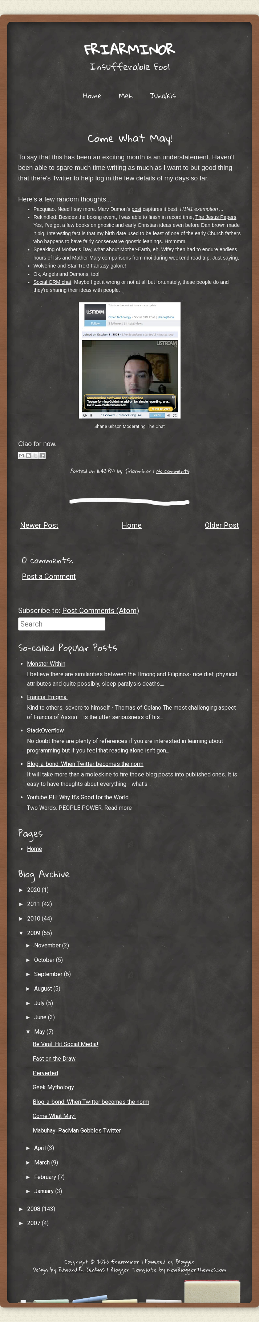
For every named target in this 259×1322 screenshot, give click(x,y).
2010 (34, 918)
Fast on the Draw (54, 1058)
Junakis (163, 95)
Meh (126, 95)
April (40, 1147)
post (136, 209)
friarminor (129, 49)
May (40, 1031)
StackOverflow (45, 730)
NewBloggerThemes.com (196, 1269)
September (49, 974)
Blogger (185, 1261)
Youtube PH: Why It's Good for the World (78, 797)
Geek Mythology (53, 1087)
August (43, 988)
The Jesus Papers (215, 217)
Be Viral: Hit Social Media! (65, 1044)
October (45, 959)
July (40, 1003)
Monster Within (46, 663)
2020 (34, 889)
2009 (34, 933)
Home (92, 95)
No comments (172, 471)
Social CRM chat (52, 282)
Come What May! (130, 138)
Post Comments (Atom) (100, 610)
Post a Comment (49, 576)
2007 (34, 1223)
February (46, 1177)
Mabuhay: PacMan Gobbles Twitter (77, 1130)
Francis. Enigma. (47, 697)
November (48, 945)
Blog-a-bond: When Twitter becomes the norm (85, 763)
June (41, 1017)
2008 (34, 1208)
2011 (34, 904)
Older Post (222, 525)
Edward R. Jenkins (81, 1269)
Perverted (45, 1073)
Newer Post (39, 525)
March (42, 1162)
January (44, 1191)
